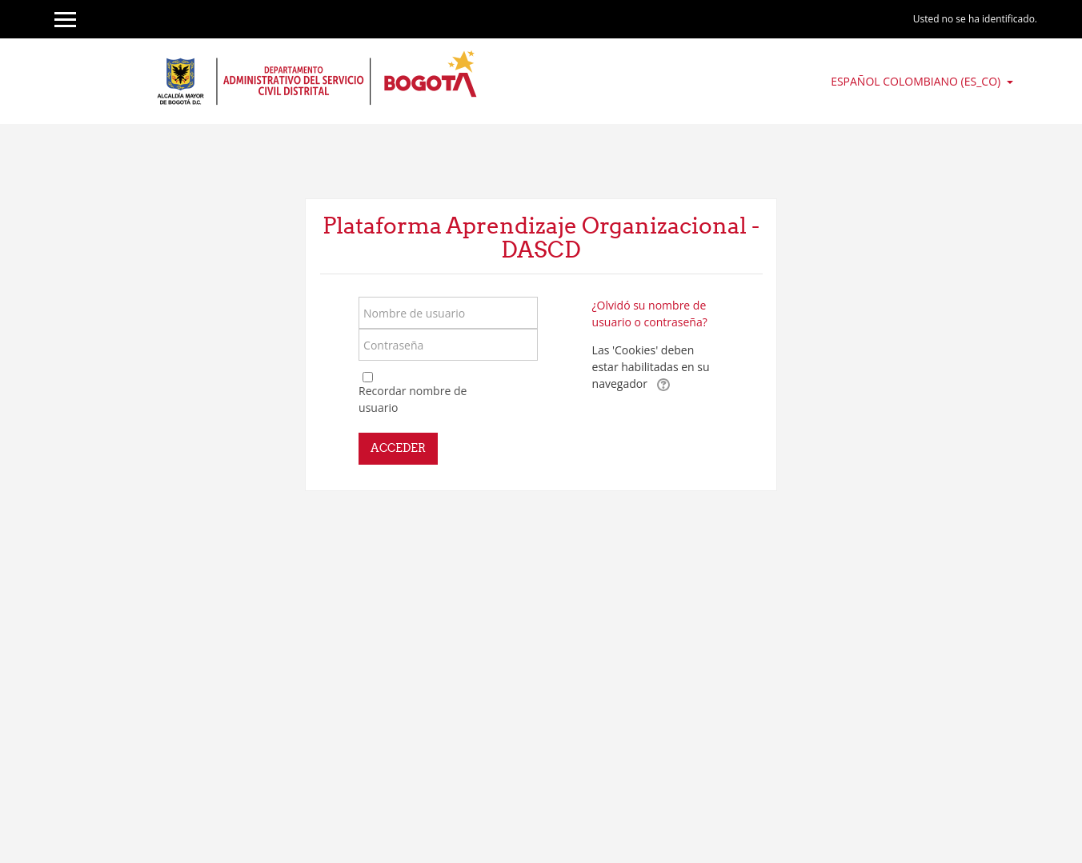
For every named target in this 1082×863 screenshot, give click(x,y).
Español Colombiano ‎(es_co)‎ (917, 81)
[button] (663, 385)
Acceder (398, 448)
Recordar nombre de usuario (413, 399)
